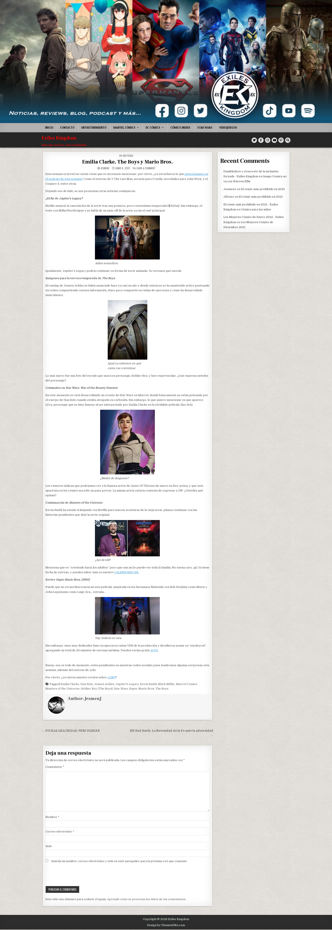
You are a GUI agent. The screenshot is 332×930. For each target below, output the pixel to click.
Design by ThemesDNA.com (166, 925)
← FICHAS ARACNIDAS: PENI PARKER (71, 730)
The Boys (162, 688)
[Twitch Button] (281, 140)
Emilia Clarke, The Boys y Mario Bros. (127, 161)
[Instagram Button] (267, 140)
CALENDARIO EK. (126, 572)
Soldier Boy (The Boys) (97, 688)
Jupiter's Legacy (127, 684)
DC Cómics (153, 127)
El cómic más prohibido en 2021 (263, 189)
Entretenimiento (93, 127)
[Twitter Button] (254, 140)
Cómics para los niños (256, 209)
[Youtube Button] (274, 140)
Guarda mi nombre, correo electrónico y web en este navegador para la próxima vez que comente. (119, 861)
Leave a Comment (146, 168)
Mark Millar (166, 684)
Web (48, 846)
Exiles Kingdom (59, 138)
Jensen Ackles (104, 684)
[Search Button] (287, 140)
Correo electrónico (59, 831)
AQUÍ (154, 650)
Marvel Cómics (124, 127)
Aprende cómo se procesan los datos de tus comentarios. (146, 899)
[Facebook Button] (261, 140)
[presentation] (75, 875)
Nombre (52, 817)
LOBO (111, 677)
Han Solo (86, 684)
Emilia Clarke (70, 684)
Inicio (49, 127)
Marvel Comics (186, 684)
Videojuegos (228, 127)
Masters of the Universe (62, 688)
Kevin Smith (148, 684)
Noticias (128, 155)
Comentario (54, 766)
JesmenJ (105, 168)
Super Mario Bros (141, 688)
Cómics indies (180, 127)
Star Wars (204, 127)
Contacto (67, 127)
